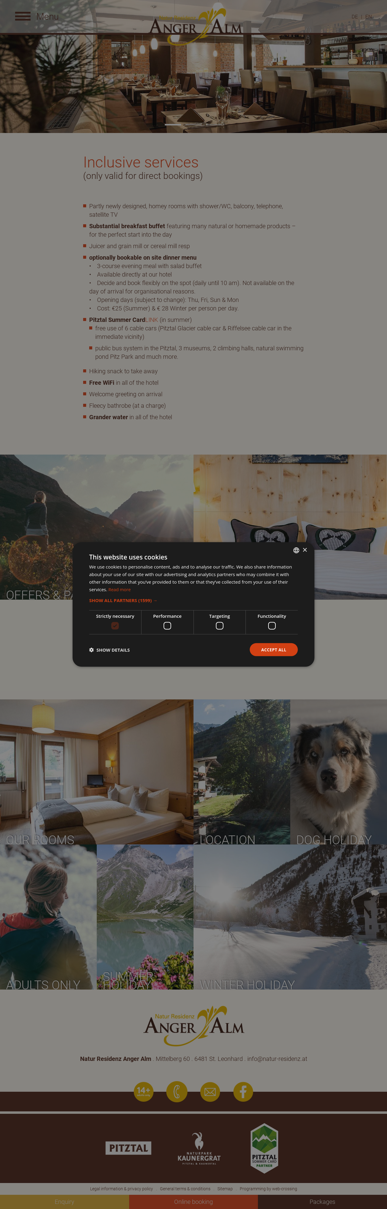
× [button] (304, 550)
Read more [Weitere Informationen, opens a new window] (120, 589)
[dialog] (193, 604)
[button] (193, 600)
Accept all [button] (273, 649)
